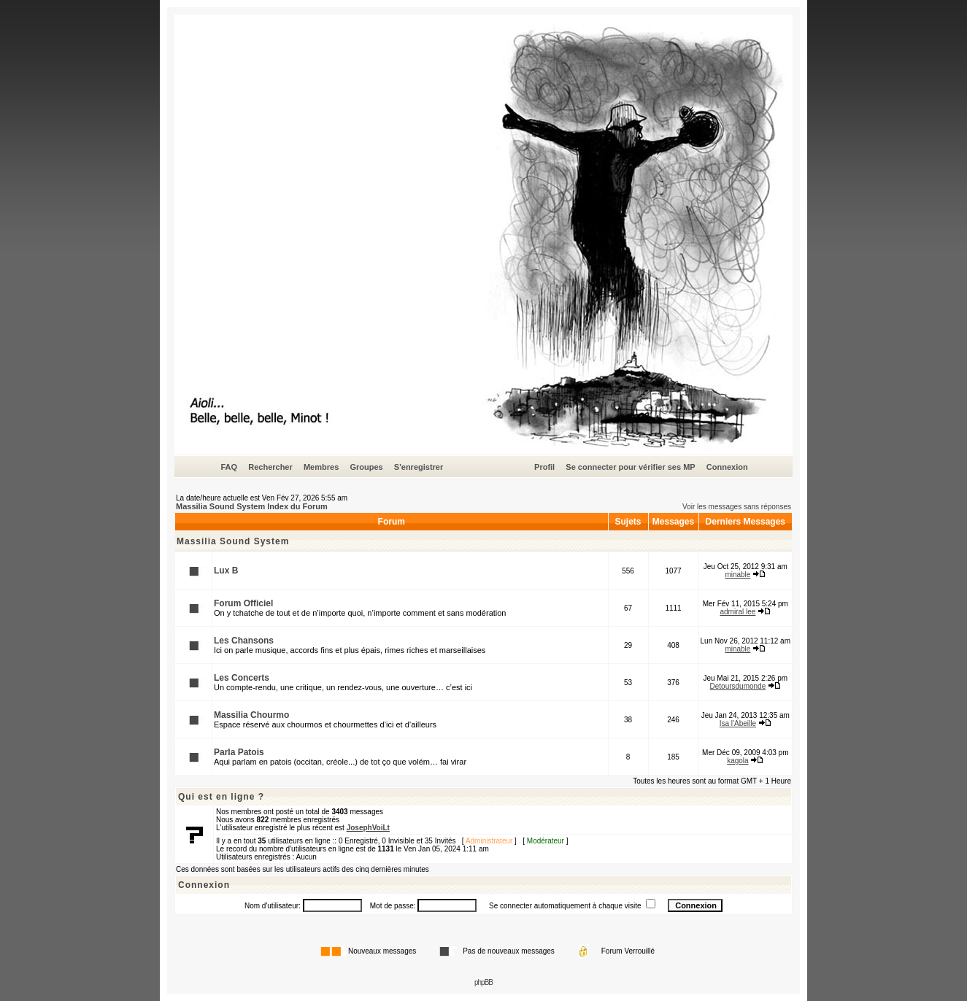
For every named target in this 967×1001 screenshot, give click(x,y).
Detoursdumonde (738, 686)
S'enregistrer (418, 467)
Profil (544, 467)
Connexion (727, 467)
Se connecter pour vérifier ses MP (630, 467)
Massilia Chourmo (251, 715)
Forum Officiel (243, 603)
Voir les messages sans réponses (736, 507)
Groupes (366, 467)
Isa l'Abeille (738, 723)
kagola (737, 761)
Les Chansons (244, 640)
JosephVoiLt (368, 828)
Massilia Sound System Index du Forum (252, 506)
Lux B (226, 570)
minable (737, 575)
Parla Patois (239, 752)
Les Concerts (241, 678)
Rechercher (270, 467)
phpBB (483, 982)
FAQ (228, 467)
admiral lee (737, 612)
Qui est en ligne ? (221, 797)
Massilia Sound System (233, 541)
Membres (321, 467)
